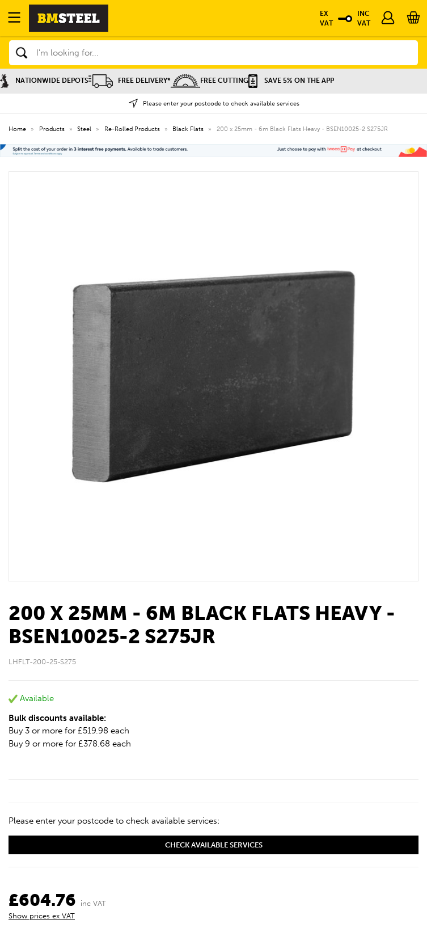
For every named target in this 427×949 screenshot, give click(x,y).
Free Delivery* (129, 81)
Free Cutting (209, 81)
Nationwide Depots (44, 81)
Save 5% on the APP (291, 81)
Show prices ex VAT (42, 916)
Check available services (214, 845)
